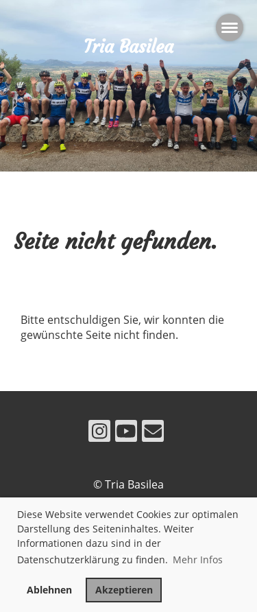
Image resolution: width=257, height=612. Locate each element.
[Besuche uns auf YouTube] (126, 433)
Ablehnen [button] (49, 589)
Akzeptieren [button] (124, 589)
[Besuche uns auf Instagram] (99, 433)
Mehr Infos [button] (198, 559)
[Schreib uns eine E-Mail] (153, 433)
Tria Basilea (128, 46)
